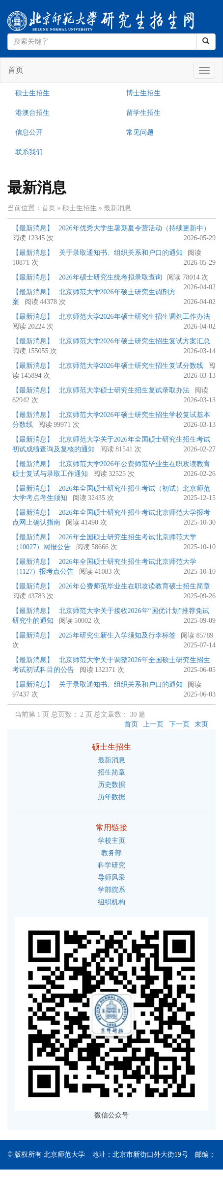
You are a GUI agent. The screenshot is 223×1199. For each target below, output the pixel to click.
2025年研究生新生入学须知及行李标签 (117, 635)
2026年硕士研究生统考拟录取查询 (110, 277)
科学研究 (111, 865)
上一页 (153, 724)
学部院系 (111, 889)
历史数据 (111, 784)
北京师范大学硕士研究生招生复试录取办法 (124, 390)
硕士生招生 (32, 93)
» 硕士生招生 (77, 208)
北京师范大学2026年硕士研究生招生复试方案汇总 (134, 341)
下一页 (179, 724)
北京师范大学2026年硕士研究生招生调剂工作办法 (134, 316)
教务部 (111, 853)
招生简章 (111, 772)
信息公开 (29, 132)
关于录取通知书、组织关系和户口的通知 (121, 252)
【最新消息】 (33, 228)
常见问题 (140, 132)
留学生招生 (143, 112)
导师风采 (111, 877)
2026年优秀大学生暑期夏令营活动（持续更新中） (134, 228)
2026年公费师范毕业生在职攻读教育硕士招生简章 (134, 586)
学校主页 (111, 840)
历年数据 (111, 797)
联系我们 (29, 152)
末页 (201, 724)
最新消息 (111, 760)
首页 (16, 70)
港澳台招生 (32, 112)
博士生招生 (143, 93)
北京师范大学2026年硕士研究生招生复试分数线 (131, 365)
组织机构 (111, 902)
